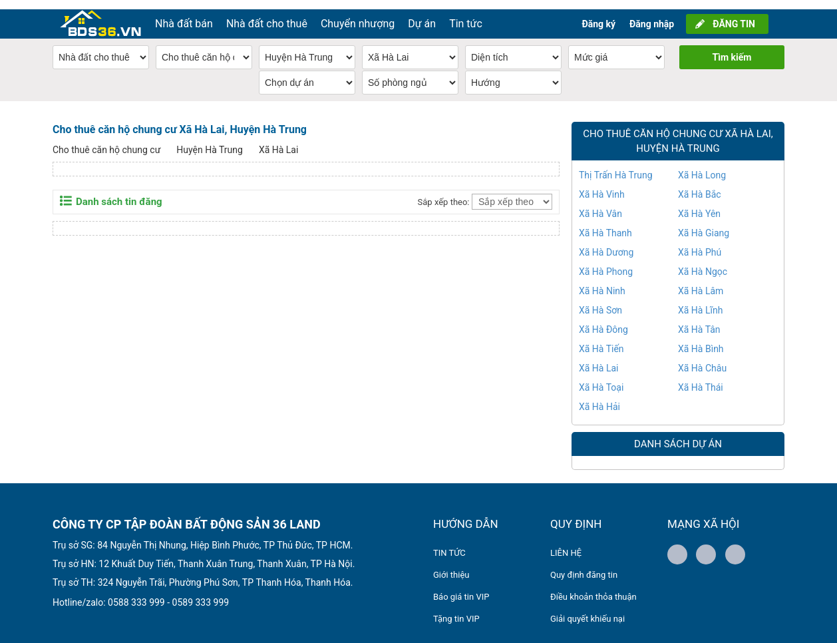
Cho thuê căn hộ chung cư (106, 140)
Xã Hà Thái (700, 378)
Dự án (422, 14)
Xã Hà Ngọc (702, 262)
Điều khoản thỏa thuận (593, 587)
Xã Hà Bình (701, 339)
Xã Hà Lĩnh (700, 301)
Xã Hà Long (702, 165)
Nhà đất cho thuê (266, 14)
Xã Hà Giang (703, 223)
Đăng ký (598, 14)
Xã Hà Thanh (605, 223)
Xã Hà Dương (606, 243)
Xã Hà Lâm (700, 281)
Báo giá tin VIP (461, 587)
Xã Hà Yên (699, 204)
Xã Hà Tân (699, 320)
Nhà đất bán (184, 14)
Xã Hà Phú (699, 243)
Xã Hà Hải (599, 397)
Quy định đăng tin (583, 565)
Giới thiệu (451, 565)
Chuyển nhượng (358, 14)
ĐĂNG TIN (734, 14)
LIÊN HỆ (566, 543)
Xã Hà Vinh (602, 185)
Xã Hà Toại (601, 378)
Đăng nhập (651, 14)
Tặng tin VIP (456, 609)
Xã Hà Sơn (600, 301)
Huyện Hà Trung (209, 140)
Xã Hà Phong (606, 262)
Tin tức (465, 14)
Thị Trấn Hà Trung (616, 165)
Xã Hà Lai (279, 140)
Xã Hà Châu (702, 358)
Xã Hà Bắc (699, 185)
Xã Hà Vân (600, 204)
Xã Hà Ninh (602, 281)
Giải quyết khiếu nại (587, 609)
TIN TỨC (449, 543)
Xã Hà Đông (603, 320)
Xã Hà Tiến (601, 339)
